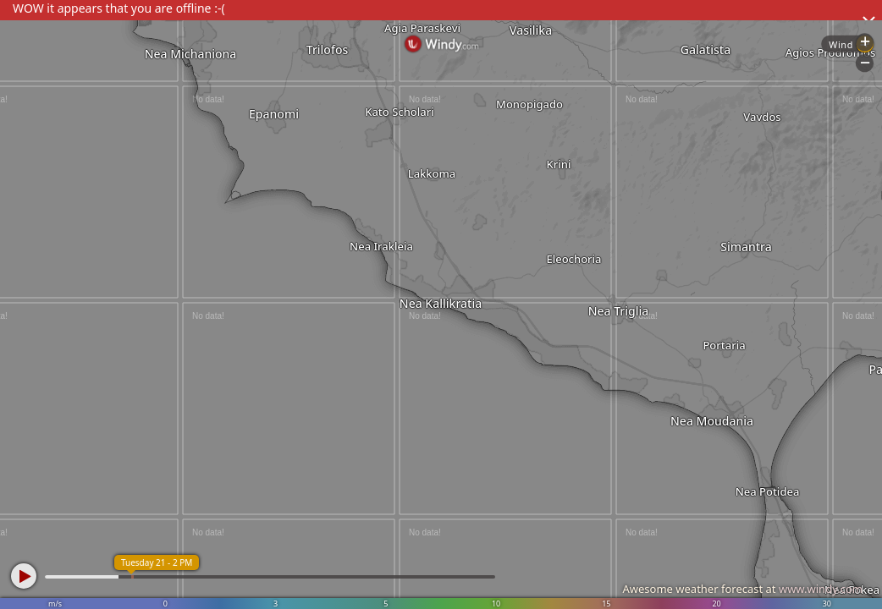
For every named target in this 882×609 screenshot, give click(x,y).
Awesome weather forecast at (742, 588)
